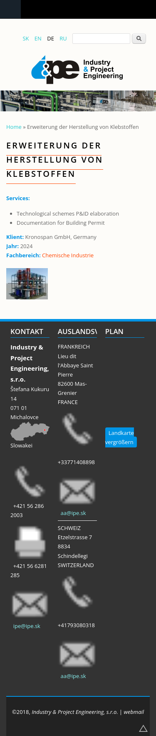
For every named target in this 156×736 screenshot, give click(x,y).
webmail (134, 712)
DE (50, 38)
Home (14, 127)
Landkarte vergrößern (119, 437)
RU (63, 38)
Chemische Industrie (68, 255)
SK (25, 38)
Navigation (10, 9)
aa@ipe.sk (73, 513)
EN (38, 38)
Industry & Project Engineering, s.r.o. (75, 712)
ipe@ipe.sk (26, 626)
